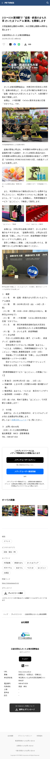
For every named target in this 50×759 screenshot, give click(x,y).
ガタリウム (8, 568)
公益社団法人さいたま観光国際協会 (37, 614)
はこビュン (42, 568)
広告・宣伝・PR (10, 552)
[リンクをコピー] (30, 44)
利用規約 (39, 736)
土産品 (6, 573)
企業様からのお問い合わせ (25, 746)
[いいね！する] (4, 44)
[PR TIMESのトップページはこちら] (9, 3)
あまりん (19, 568)
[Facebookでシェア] (15, 44)
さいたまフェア (32, 563)
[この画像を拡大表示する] (10, 510)
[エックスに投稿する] (10, 44)
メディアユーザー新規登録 (25, 471)
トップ (5, 614)
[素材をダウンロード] (25, 44)
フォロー (25, 659)
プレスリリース (16, 614)
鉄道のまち (19, 563)
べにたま (30, 568)
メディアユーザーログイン (25, 460)
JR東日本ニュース (19, 420)
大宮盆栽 (7, 563)
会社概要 (10, 736)
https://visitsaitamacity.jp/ (10, 583)
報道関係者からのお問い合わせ (25, 741)
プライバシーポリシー (25, 736)
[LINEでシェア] (19, 44)
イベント (7, 541)
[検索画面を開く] (47, 2)
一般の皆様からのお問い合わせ (25, 751)
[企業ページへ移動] (25, 636)
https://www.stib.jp (25, 672)
